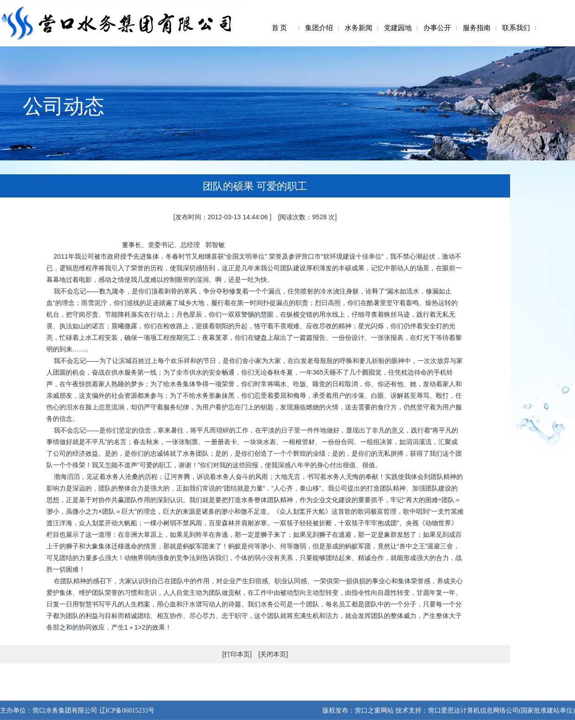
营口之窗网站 (374, 710)
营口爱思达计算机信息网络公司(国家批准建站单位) (501, 710)
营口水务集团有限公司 (64, 710)
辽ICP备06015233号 (125, 710)
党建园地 (398, 28)
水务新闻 (358, 28)
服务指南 (477, 28)
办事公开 (437, 28)
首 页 (280, 28)
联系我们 (516, 28)
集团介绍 (319, 28)
